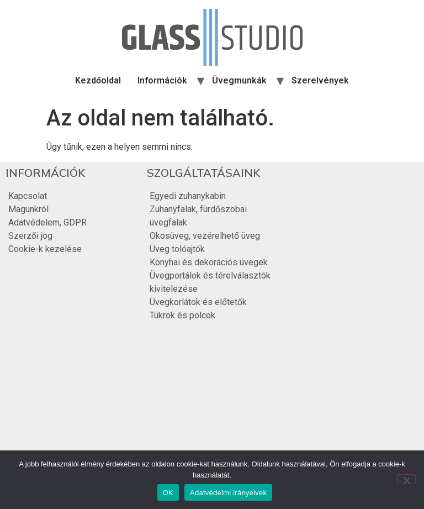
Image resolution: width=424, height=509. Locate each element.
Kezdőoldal (98, 80)
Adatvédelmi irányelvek (228, 493)
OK (168, 493)
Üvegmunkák (239, 80)
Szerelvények (320, 80)
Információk (162, 80)
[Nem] (406, 479)
